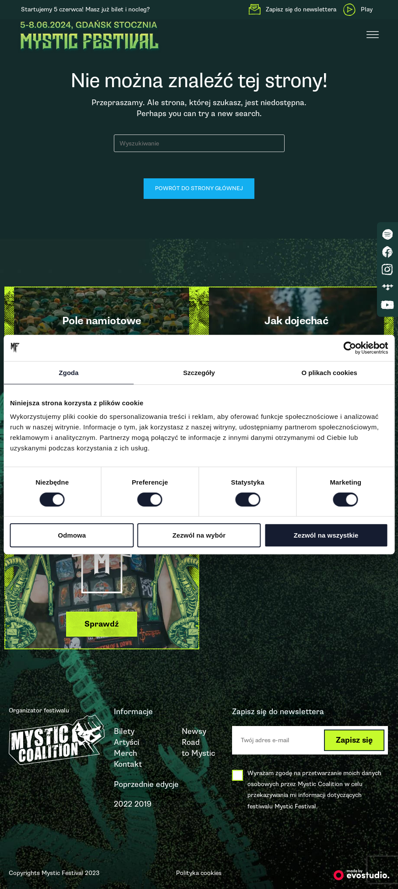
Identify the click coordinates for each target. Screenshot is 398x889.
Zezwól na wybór (199, 535)
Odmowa (72, 535)
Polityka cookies (199, 873)
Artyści (126, 742)
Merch (125, 753)
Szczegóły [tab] (199, 372)
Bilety (124, 731)
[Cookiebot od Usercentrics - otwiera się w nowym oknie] (349, 347)
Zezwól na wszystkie (326, 535)
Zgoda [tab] (68, 372)
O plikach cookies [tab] (329, 372)
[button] (101, 624)
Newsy (194, 731)
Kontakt (128, 764)
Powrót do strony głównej (199, 188)
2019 (142, 804)
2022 (123, 804)
